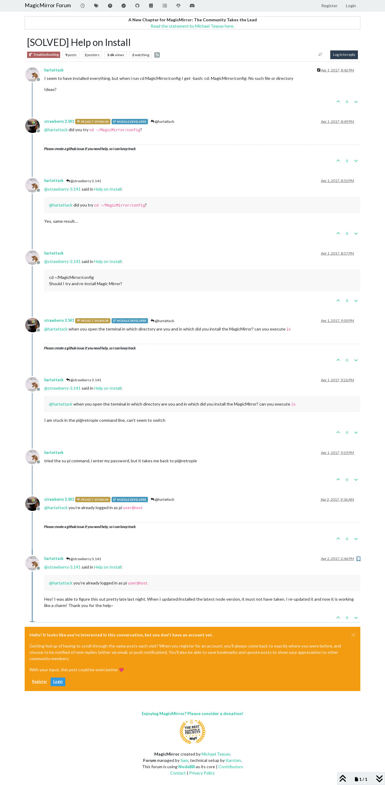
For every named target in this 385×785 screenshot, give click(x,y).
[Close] (353, 635)
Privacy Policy (202, 772)
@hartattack (162, 121)
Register (39, 681)
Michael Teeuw (216, 753)
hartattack (53, 70)
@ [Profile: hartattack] (56, 129)
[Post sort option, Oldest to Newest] (320, 54)
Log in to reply (344, 54)
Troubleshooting (44, 55)
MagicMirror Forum (48, 5)
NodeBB (186, 766)
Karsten (233, 760)
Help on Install (107, 189)
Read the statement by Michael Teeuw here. (192, 26)
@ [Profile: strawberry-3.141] (62, 189)
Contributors (230, 766)
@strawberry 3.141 (83, 181)
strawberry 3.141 (59, 121)
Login (58, 681)
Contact (178, 772)
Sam (184, 760)
